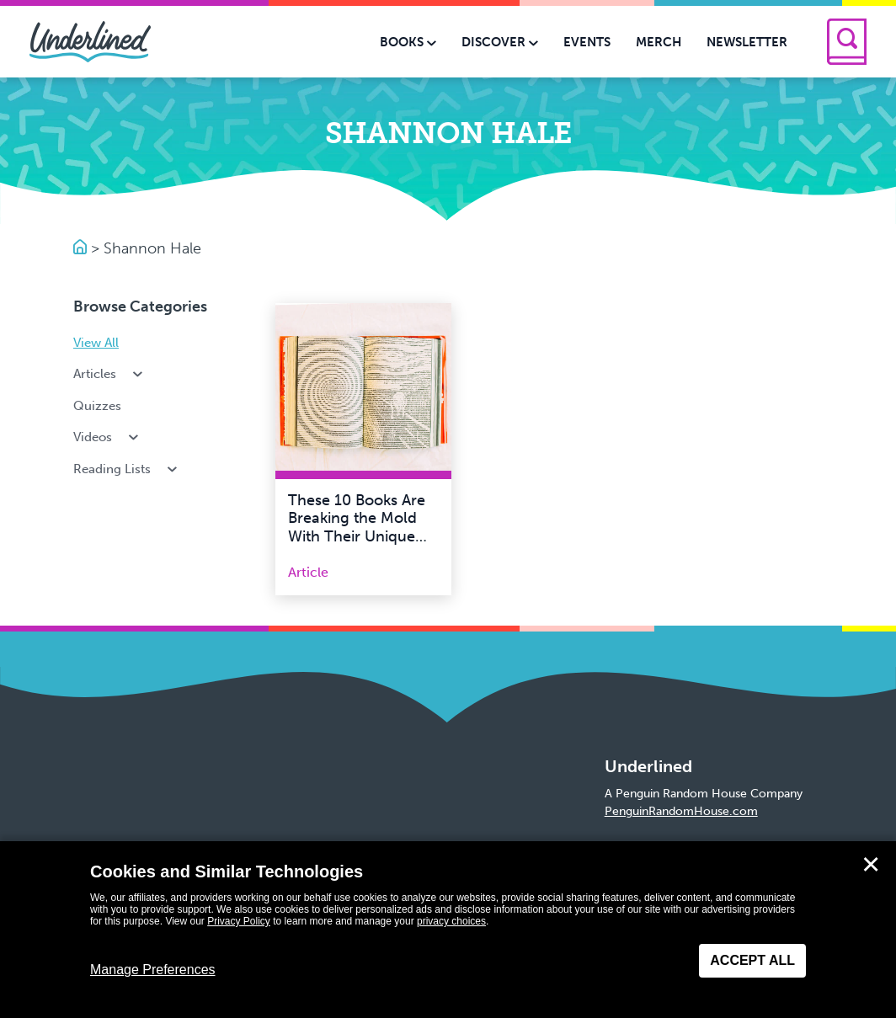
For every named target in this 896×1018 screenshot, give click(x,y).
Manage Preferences (153, 969)
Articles (109, 373)
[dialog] (448, 929)
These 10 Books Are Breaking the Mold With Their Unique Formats (356, 527)
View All (96, 342)
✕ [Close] (871, 864)
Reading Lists (126, 469)
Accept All (752, 960)
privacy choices (451, 921)
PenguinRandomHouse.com (681, 811)
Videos (107, 437)
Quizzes (97, 405)
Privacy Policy (238, 921)
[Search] (847, 42)
